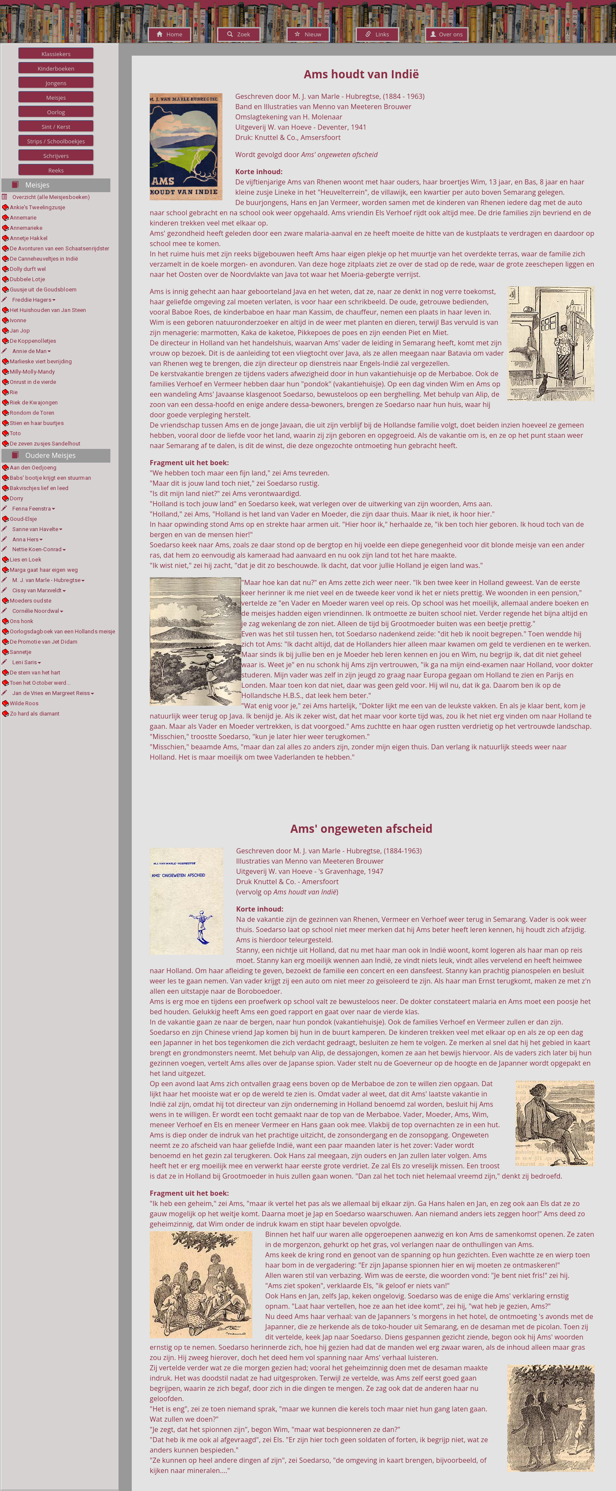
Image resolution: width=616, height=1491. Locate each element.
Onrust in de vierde (33, 382)
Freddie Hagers (28, 300)
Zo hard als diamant (35, 713)
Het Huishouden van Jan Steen (48, 310)
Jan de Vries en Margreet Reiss (47, 693)
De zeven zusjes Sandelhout (45, 443)
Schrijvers (56, 156)
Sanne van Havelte (31, 529)
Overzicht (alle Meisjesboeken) (51, 197)
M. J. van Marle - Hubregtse (43, 580)
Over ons (446, 34)
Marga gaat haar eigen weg (44, 570)
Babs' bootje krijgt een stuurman (50, 478)
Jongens (56, 83)
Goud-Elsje (23, 519)
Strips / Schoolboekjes (56, 141)
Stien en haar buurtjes (37, 423)
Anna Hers (22, 539)
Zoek (238, 34)
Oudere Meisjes (44, 455)
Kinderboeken (56, 68)
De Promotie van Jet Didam (44, 642)
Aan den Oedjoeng (33, 467)
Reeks (56, 170)
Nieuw (308, 34)
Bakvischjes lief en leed (39, 488)
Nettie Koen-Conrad (33, 549)
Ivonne (18, 320)
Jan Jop (20, 330)
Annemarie (23, 217)
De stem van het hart (35, 672)
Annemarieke (26, 228)
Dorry (17, 498)
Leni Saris (21, 662)
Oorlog (56, 112)
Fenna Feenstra (28, 508)
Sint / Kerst (55, 127)
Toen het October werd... (40, 683)
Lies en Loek (25, 559)
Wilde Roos (24, 703)
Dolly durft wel (28, 269)
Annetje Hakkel (28, 238)
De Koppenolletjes (33, 341)
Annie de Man (26, 351)
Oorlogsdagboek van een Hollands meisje (63, 631)
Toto (15, 433)
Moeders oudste (30, 600)
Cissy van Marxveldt (33, 590)
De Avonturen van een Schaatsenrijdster (60, 248)
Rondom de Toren (32, 413)
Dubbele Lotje (27, 279)
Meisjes (56, 97)
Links (377, 34)
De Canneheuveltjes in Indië (44, 258)
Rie (14, 392)
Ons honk (22, 621)
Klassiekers (56, 54)
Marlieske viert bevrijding (41, 361)
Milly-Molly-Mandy (32, 371)
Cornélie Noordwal (32, 611)
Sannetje (21, 652)
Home (170, 34)
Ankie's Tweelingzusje (37, 207)
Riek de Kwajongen (34, 402)
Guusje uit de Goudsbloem (43, 289)
